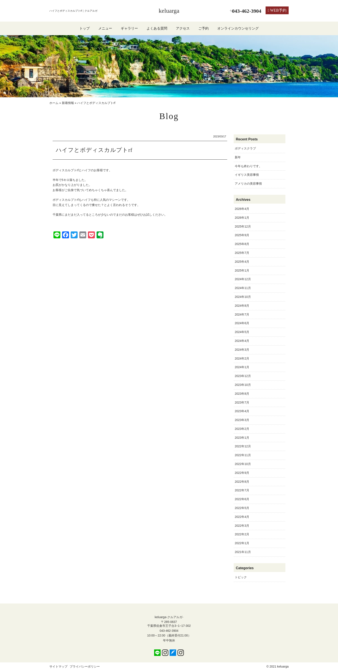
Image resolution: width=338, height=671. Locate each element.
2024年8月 (242, 305)
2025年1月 (242, 270)
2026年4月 (242, 209)
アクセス (183, 28)
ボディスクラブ (245, 148)
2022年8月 (242, 481)
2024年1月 (242, 367)
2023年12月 (243, 376)
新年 (238, 157)
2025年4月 (242, 261)
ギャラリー (129, 28)
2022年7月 (242, 490)
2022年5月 (242, 508)
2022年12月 (243, 446)
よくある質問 (157, 28)
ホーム (53, 103)
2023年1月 (242, 437)
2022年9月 (242, 473)
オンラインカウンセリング (238, 28)
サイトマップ (58, 666)
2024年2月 (242, 358)
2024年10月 (243, 297)
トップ (84, 28)
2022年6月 (242, 499)
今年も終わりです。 (248, 166)
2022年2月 (242, 534)
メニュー (105, 28)
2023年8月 (242, 393)
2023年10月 (243, 385)
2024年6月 (242, 323)
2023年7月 (242, 402)
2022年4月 (242, 517)
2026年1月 (242, 217)
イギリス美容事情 (247, 174)
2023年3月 (242, 420)
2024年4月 (242, 341)
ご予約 (203, 28)
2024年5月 (242, 332)
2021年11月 (243, 552)
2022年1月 (242, 543)
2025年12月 (243, 226)
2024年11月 (243, 288)
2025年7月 (242, 253)
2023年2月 (242, 429)
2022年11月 (243, 455)
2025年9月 (242, 235)
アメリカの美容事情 (248, 183)
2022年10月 (243, 464)
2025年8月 (242, 244)
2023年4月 (242, 411)
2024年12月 (243, 279)
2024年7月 (242, 314)
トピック (241, 577)
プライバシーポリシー (85, 666)
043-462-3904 (169, 630)
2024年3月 (242, 349)
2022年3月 (242, 525)
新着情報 (68, 103)
